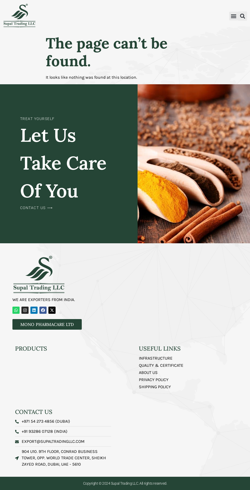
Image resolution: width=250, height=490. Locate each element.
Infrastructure (155, 358)
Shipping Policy (155, 386)
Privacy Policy (154, 379)
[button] (233, 16)
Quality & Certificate (161, 365)
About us (148, 372)
